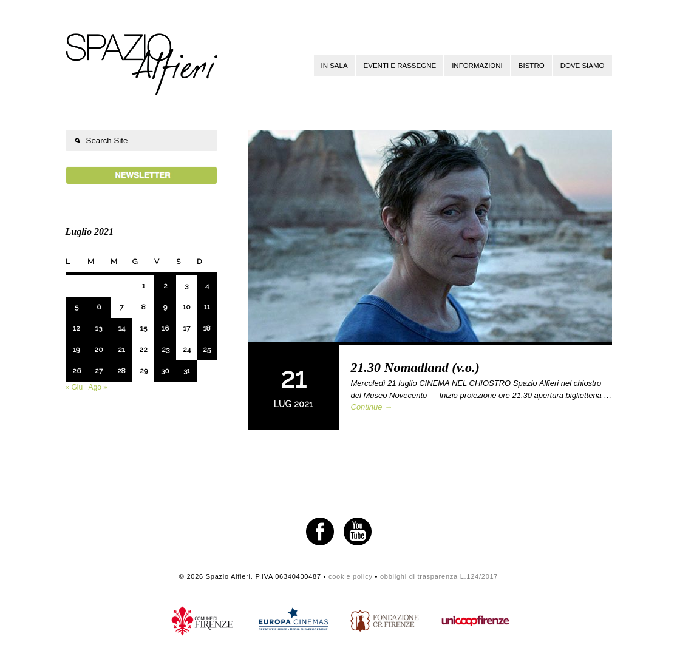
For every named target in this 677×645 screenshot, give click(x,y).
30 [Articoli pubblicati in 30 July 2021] (165, 370)
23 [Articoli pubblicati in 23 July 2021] (165, 349)
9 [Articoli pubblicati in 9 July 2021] (165, 307)
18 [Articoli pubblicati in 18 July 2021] (207, 328)
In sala (334, 65)
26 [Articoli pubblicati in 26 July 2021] (76, 370)
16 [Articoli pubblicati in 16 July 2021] (165, 328)
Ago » (98, 387)
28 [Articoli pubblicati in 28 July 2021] (121, 370)
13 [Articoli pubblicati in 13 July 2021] (98, 328)
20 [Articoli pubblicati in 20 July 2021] (98, 349)
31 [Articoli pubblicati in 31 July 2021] (186, 370)
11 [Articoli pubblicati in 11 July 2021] (207, 307)
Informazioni (477, 65)
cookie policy (350, 576)
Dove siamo (582, 65)
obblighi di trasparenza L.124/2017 (439, 576)
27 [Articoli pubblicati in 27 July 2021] (99, 370)
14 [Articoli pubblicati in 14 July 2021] (121, 328)
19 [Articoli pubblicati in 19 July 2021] (76, 349)
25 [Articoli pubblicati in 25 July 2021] (207, 349)
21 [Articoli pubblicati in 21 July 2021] (121, 349)
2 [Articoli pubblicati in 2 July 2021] (165, 286)
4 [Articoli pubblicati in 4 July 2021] (207, 286)
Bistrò (532, 65)
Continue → (372, 406)
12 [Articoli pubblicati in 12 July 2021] (76, 328)
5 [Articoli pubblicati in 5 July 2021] (76, 307)
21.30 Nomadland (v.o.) (415, 367)
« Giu (74, 387)
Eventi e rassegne (400, 65)
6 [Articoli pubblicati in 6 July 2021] (99, 307)
